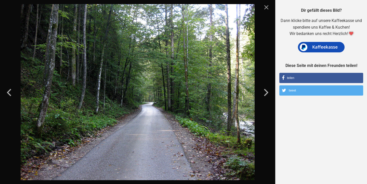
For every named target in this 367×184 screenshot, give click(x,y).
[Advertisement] (321, 139)
